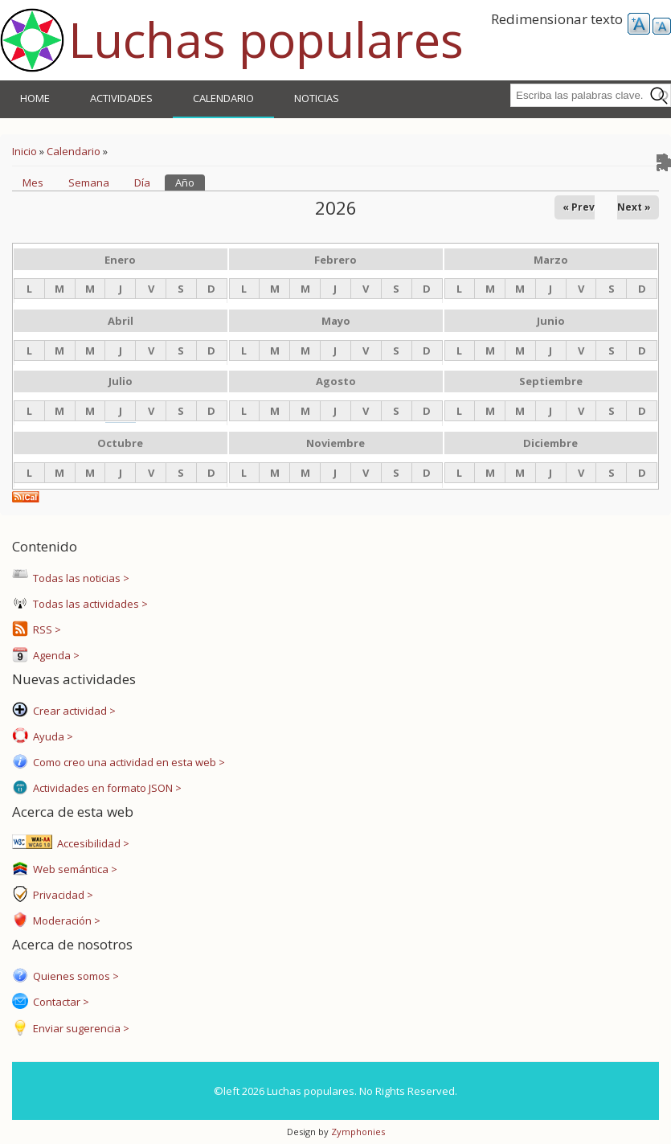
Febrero (335, 259)
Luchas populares (266, 39)
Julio (120, 381)
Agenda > (54, 655)
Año (190, 182)
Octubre (120, 443)
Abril (120, 321)
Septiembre (551, 381)
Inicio (24, 151)
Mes (33, 182)
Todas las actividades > (88, 604)
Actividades (121, 98)
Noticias (316, 98)
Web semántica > (72, 869)
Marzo (551, 259)
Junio (551, 321)
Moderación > (64, 920)
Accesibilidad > (90, 843)
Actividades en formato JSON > (105, 788)
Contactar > (58, 1001)
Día (142, 182)
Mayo (335, 321)
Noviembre (335, 443)
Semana (88, 182)
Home (35, 98)
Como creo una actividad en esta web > (126, 762)
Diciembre (550, 443)
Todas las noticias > (78, 578)
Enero (120, 259)
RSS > (44, 629)
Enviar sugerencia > (78, 1028)
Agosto (336, 381)
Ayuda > (50, 736)
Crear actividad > (72, 710)
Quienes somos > (73, 976)
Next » (634, 207)
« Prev (579, 207)
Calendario (223, 98)
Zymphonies (357, 1132)
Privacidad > (60, 895)
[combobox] (590, 95)
